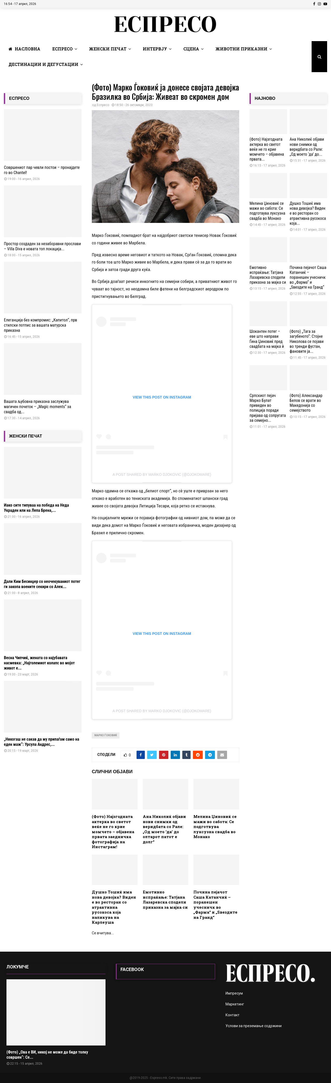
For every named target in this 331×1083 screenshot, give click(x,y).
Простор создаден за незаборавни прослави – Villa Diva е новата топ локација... (42, 246)
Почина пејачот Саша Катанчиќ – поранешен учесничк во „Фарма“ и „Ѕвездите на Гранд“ (215, 904)
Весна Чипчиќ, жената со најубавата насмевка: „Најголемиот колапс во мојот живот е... (39, 663)
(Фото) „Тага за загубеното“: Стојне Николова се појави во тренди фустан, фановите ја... (307, 341)
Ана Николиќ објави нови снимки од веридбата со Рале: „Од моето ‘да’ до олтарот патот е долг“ (164, 829)
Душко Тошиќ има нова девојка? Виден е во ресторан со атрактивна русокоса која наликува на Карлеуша (114, 907)
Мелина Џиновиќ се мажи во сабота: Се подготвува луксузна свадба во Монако (215, 826)
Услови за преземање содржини (253, 1026)
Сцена (191, 48)
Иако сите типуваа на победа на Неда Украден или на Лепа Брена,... (36, 508)
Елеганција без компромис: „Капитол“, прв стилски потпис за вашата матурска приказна (40, 325)
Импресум (234, 993)
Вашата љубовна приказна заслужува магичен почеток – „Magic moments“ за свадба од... (37, 406)
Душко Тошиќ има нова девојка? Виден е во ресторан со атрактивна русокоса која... (308, 213)
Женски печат (107, 48)
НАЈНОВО (265, 98)
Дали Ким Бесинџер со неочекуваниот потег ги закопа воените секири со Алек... (42, 584)
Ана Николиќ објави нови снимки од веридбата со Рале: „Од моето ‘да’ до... (307, 147)
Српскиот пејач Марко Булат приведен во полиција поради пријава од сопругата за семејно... (268, 408)
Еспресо (62, 48)
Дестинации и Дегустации (43, 64)
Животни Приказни (241, 48)
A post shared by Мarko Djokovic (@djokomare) (161, 474)
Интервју (155, 48)
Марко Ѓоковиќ (105, 735)
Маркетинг (234, 1004)
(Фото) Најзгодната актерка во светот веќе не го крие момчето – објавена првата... (267, 149)
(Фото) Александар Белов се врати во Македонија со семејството (306, 403)
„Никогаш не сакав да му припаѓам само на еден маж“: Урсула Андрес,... (41, 742)
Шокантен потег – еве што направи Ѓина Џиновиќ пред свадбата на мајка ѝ (267, 339)
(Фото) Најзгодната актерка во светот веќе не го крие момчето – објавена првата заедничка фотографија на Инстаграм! (113, 831)
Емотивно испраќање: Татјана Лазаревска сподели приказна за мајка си (165, 899)
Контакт (232, 1015)
